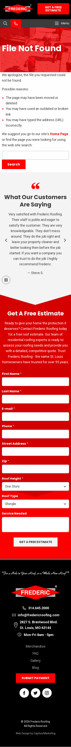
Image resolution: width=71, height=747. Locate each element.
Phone (7, 426)
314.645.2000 (38, 608)
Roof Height (11, 479)
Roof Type (10, 496)
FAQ (35, 653)
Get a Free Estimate (53, 9)
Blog (35, 668)
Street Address (14, 444)
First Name (10, 374)
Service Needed (14, 514)
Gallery (35, 661)
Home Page (59, 134)
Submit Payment (35, 678)
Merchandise (35, 646)
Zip (4, 461)
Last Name (10, 391)
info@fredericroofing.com (38, 615)
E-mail (7, 409)
